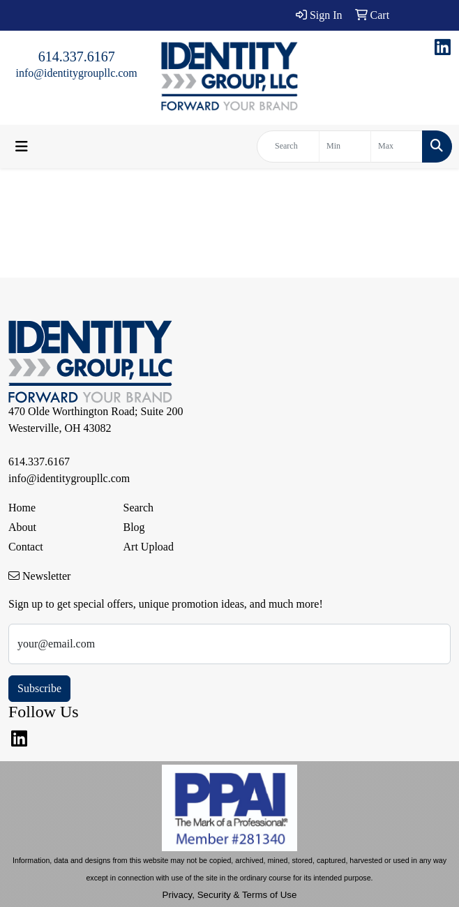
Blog (134, 527)
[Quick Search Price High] (396, 146)
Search (138, 508)
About (22, 527)
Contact (25, 547)
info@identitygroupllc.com (76, 73)
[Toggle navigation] (21, 146)
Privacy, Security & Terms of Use (230, 895)
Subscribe (39, 688)
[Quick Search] (288, 146)
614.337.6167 (76, 56)
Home (22, 508)
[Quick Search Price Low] (345, 146)
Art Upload (148, 547)
